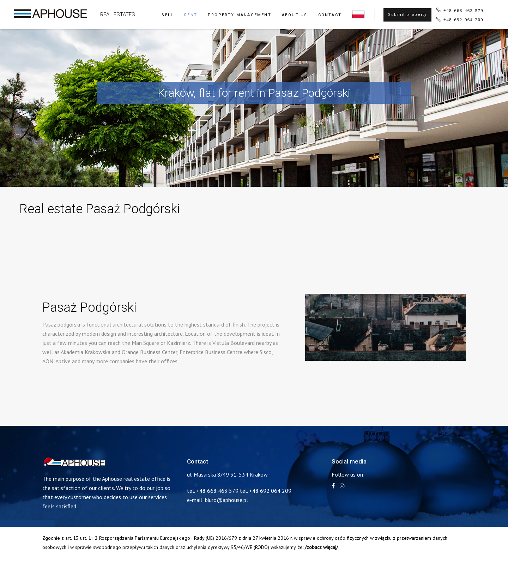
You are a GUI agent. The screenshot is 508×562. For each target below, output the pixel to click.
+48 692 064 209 (463, 19)
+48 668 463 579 (463, 10)
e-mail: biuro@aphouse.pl (217, 499)
